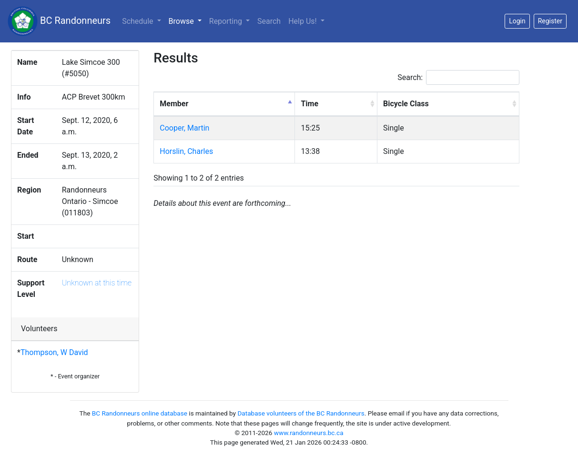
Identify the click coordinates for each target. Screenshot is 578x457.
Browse (187, 20)
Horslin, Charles (186, 151)
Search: (458, 77)
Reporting (226, 21)
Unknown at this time (97, 282)
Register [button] (550, 21)
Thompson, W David (54, 352)
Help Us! (303, 21)
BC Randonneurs (59, 21)
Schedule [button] (138, 21)
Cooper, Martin (184, 127)
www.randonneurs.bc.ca (309, 433)
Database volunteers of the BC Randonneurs (300, 413)
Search (269, 21)
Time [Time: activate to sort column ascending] (309, 103)
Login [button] (517, 21)
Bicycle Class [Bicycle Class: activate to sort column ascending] (406, 103)
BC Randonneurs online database (139, 413)
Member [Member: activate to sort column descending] (174, 103)
